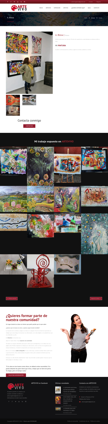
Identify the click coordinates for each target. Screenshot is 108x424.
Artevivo (48, 8)
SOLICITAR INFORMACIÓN (15, 375)
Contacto (96, 8)
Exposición (57, 8)
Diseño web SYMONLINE (30, 421)
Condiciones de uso (84, 421)
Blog (89, 8)
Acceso (91, 2)
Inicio (41, 8)
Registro (99, 2)
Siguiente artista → (96, 298)
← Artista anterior (11, 298)
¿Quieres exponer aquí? (78, 8)
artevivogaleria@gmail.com (78, 2)
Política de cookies (95, 421)
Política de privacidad (72, 421)
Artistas (65, 8)
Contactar (29, 126)
